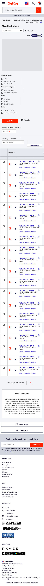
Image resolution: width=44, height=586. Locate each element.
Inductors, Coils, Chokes (21, 20)
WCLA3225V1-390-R (26, 258)
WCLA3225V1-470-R (26, 204)
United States (7, 561)
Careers (4, 469)
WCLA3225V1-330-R (26, 314)
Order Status (6, 490)
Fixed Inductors (37, 20)
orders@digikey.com (10, 516)
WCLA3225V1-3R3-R (26, 335)
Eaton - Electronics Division (27, 167)
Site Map (5, 472)
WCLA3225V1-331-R (26, 237)
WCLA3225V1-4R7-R (26, 215)
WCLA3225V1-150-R (26, 183)
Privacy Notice (9, 452)
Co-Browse (7, 519)
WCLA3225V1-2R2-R (26, 194)
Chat (5, 508)
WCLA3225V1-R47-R (26, 367)
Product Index (6, 20)
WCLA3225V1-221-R (26, 161)
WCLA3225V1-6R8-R (26, 290)
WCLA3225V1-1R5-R (26, 226)
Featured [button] (8, 142)
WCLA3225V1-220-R (26, 280)
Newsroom (5, 477)
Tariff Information (7, 497)
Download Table (34, 145)
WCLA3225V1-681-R (26, 324)
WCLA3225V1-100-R (26, 357)
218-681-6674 (8, 513)
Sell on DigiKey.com (8, 467)
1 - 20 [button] (11, 138)
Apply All (10, 121)
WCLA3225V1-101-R (26, 172)
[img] (13, 4)
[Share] (41, 22)
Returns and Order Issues (9, 494)
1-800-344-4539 (8, 511)
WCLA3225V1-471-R (26, 346)
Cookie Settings (7, 575)
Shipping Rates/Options (9, 492)
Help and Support (7, 487)
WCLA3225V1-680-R (26, 247)
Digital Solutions (7, 474)
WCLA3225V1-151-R (26, 269)
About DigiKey (6, 462)
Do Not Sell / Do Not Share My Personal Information (22, 583)
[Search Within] (11, 30)
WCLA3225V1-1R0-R (26, 303)
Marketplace (6, 465)
